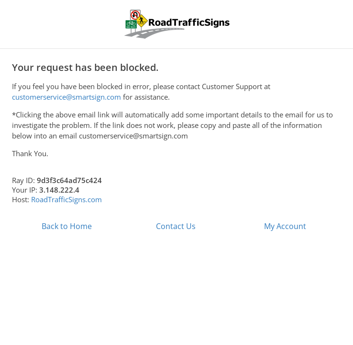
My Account (285, 226)
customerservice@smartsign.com (66, 97)
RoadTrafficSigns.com (66, 199)
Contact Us (176, 226)
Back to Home (67, 226)
